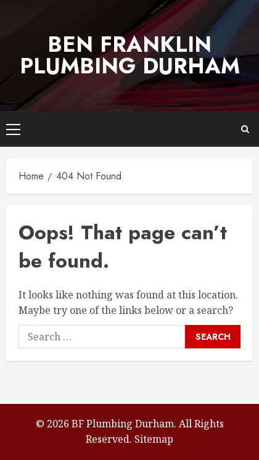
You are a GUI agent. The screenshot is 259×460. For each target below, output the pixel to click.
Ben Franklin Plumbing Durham (130, 55)
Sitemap (153, 439)
